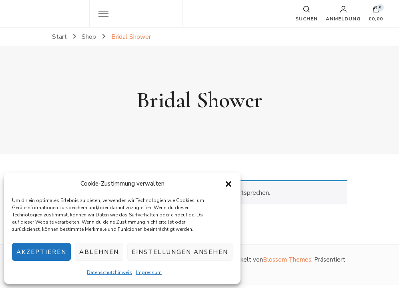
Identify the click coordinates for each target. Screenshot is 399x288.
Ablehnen (99, 252)
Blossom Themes (287, 260)
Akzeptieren (41, 252)
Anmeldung (343, 13)
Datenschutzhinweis (109, 272)
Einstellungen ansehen (180, 252)
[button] (229, 184)
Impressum (149, 272)
